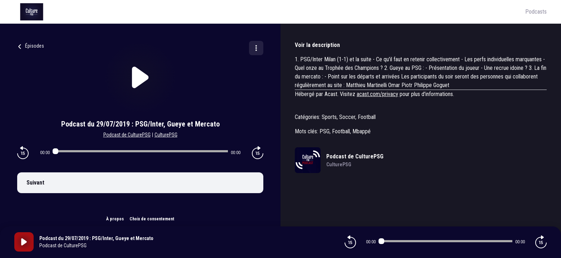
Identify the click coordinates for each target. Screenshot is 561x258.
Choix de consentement (152, 218)
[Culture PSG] (269, 11)
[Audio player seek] (140, 151)
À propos (115, 218)
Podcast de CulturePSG (127, 135)
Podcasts (536, 11)
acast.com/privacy (377, 94)
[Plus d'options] (256, 48)
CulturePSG (166, 135)
